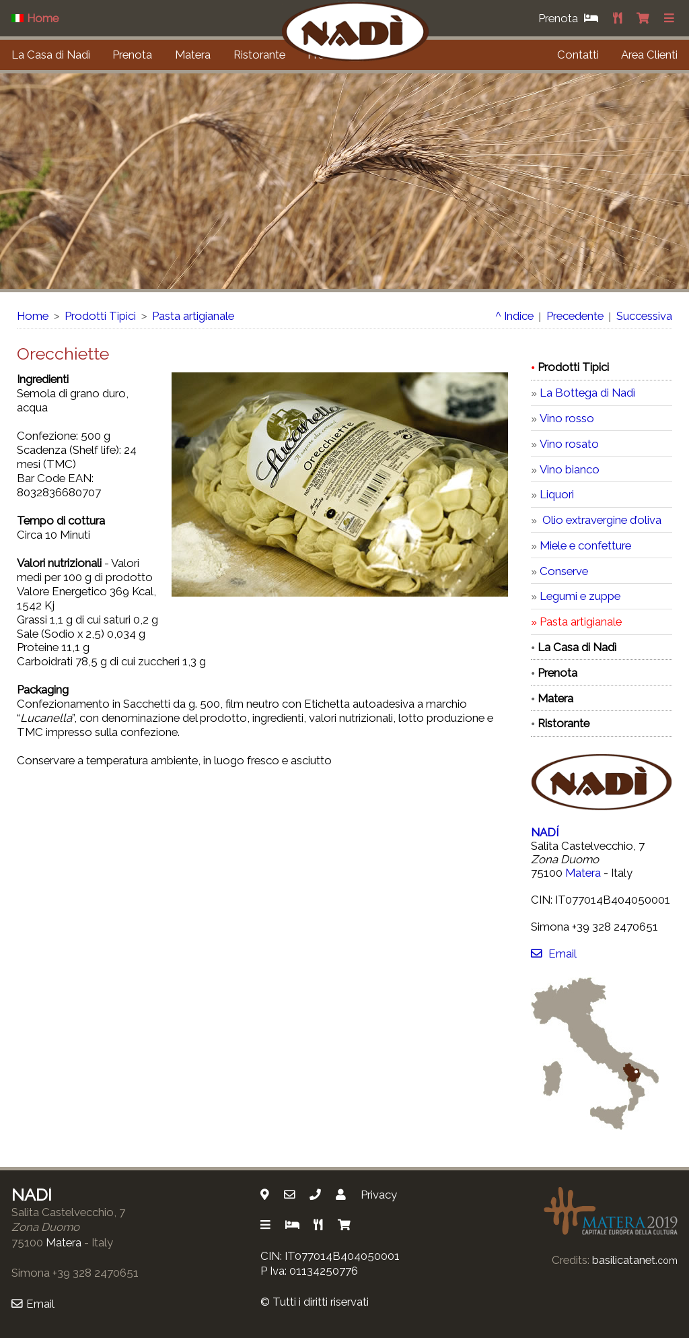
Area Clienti (649, 54)
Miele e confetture (585, 545)
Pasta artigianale (193, 316)
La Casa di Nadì (50, 54)
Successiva (644, 316)
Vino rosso (567, 418)
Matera (193, 54)
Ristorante (259, 54)
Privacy (379, 1194)
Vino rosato (569, 443)
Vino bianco (570, 469)
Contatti (578, 54)
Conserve (564, 571)
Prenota (132, 54)
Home (32, 316)
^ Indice (514, 316)
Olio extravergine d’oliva (600, 520)
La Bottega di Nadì (587, 392)
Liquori (557, 494)
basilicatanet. (635, 1260)
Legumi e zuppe (580, 596)
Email (553, 953)
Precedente (575, 316)
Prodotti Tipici (100, 316)
